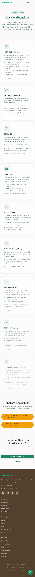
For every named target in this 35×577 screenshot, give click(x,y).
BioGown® (4, 502)
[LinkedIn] (3, 493)
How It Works (5, 541)
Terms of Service (22, 570)
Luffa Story (4, 553)
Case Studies (5, 550)
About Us (4, 520)
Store (3, 532)
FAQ (2, 547)
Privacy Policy (12, 570)
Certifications (5, 544)
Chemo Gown (5, 508)
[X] (17, 493)
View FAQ (17, 461)
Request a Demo (6, 529)
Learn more (8, 78)
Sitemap (4, 556)
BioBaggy (4, 505)
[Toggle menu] (32, 2)
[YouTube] (12, 493)
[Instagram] (7, 493)
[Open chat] (30, 572)
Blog (2, 526)
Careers (3, 523)
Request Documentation (17, 456)
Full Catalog (5, 511)
